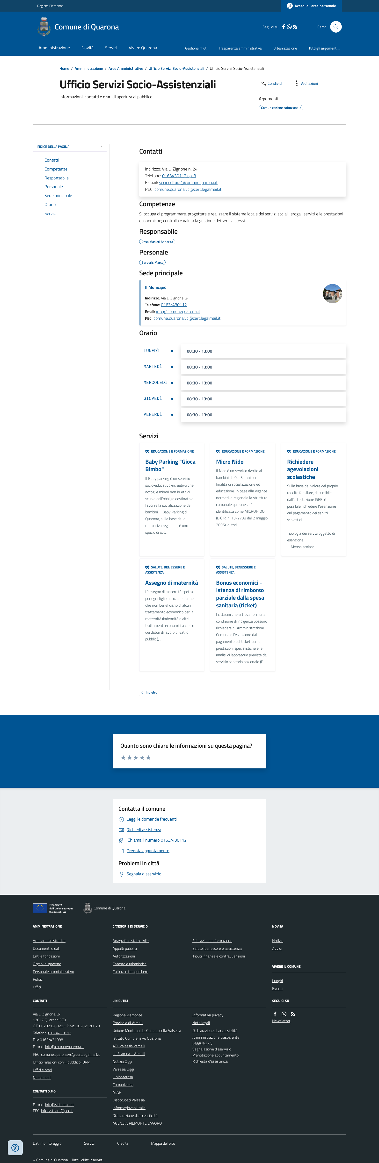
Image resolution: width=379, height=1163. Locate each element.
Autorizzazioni (124, 956)
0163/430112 (174, 304)
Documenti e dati (46, 948)
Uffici (37, 987)
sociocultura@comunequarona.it (188, 182)
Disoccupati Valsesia (129, 1100)
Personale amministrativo (53, 971)
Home (64, 68)
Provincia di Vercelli (128, 1023)
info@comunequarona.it (178, 311)
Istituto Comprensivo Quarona (137, 1038)
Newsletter (281, 1021)
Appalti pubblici (125, 948)
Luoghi (277, 981)
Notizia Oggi (122, 1061)
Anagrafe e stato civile (131, 940)
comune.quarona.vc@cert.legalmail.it (187, 189)
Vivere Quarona (143, 47)
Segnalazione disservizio (211, 1049)
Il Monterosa (123, 1077)
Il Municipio (156, 287)
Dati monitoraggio (47, 1143)
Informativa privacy (207, 1015)
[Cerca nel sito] (334, 27)
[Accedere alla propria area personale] (311, 6)
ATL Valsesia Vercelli (129, 1046)
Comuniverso (123, 1084)
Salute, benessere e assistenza (165, 570)
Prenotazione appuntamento (215, 1055)
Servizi (111, 47)
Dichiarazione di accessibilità (135, 1115)
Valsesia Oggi (123, 1069)
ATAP (117, 1092)
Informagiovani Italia (129, 1108)
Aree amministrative (49, 940)
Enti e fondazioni (46, 956)
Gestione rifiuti (196, 48)
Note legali (201, 1023)
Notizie (277, 940)
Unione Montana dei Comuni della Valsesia (147, 1030)
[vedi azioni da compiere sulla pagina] (305, 83)
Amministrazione (54, 47)
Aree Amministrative (126, 68)
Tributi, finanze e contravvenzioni (218, 956)
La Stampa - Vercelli (129, 1054)
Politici (38, 979)
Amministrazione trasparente (215, 1037)
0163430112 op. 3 (179, 175)
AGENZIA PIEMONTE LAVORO (137, 1123)
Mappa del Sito (163, 1143)
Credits (122, 1143)
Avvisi (277, 948)
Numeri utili (42, 1077)
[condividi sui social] (271, 83)
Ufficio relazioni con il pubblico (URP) (61, 1062)
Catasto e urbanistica (129, 964)
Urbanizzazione (285, 48)
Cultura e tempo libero (130, 971)
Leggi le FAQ (202, 1043)
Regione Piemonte (50, 5)
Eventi (277, 988)
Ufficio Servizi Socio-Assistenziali (176, 68)
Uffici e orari (42, 1070)
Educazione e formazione (169, 451)
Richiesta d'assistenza (210, 1061)
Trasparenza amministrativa (240, 48)
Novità (87, 47)
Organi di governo (47, 964)
